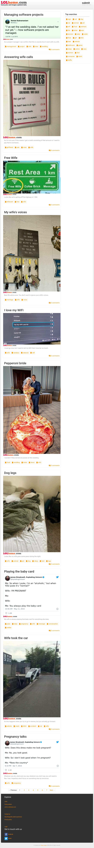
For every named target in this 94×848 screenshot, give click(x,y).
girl (75, 38)
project (21, 46)
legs (48, 561)
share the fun (86, 3)
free (17, 202)
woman (69, 53)
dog (28, 561)
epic (81, 30)
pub (17, 147)
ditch (23, 726)
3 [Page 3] (28, 790)
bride (24, 462)
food (7, 462)
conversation (52, 624)
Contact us (7, 814)
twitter (8, 627)
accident (32, 726)
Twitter (8, 838)
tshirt (79, 56)
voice (24, 300)
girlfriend (9, 147)
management (10, 46)
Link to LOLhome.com (10, 807)
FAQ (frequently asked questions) (13, 817)
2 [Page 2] (24, 790)
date (35, 46)
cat (75, 19)
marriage (9, 300)
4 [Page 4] (33, 790)
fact (77, 53)
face (68, 38)
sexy (83, 49)
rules (23, 147)
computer (70, 56)
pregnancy (23, 624)
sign (68, 19)
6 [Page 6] (42, 790)
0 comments (54, 49)
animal (14, 561)
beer (68, 41)
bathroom (70, 45)
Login (6, 826)
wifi (32, 353)
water (85, 34)
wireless (15, 353)
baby (14, 624)
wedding (44, 46)
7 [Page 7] (46, 790)
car (40, 726)
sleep (35, 561)
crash (16, 726)
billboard (9, 202)
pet (22, 561)
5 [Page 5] (37, 790)
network (24, 353)
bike (81, 38)
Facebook (9, 834)
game (79, 45)
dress (31, 462)
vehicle (8, 726)
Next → (52, 790)
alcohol (69, 34)
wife (28, 46)
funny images (44, 845)
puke (7, 624)
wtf (68, 27)
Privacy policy (8, 819)
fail (68, 30)
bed (42, 561)
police (76, 49)
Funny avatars (8, 804)
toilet (74, 30)
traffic (69, 60)
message (41, 624)
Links (6, 801)
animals (82, 27)
